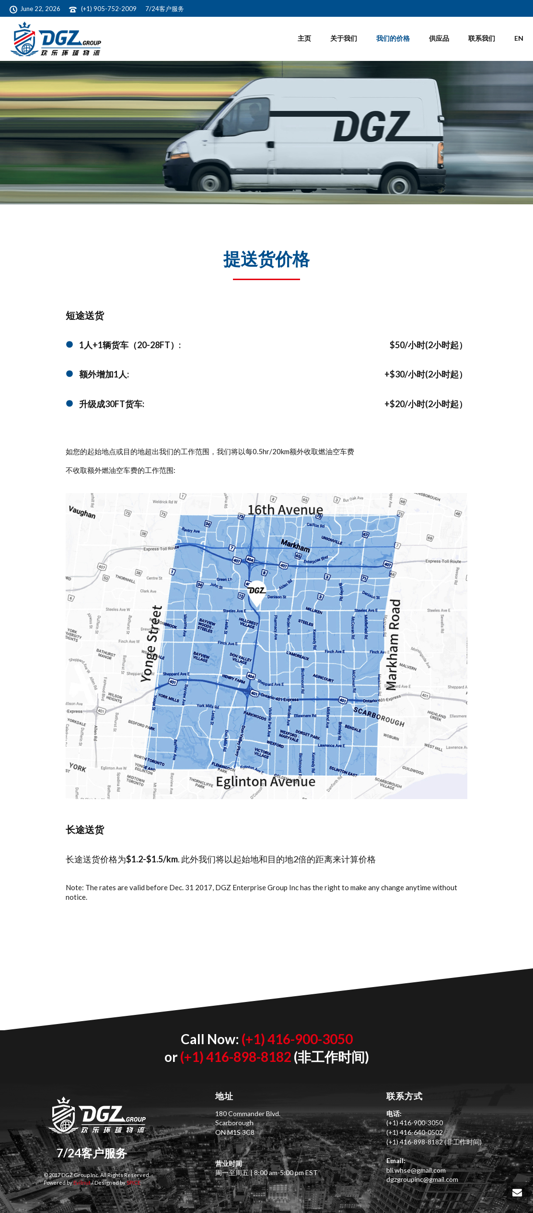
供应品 (439, 38)
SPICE (133, 1182)
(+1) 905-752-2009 (109, 8)
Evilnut (81, 1182)
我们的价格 (393, 38)
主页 (304, 38)
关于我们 (343, 38)
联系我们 (481, 38)
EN (518, 38)
